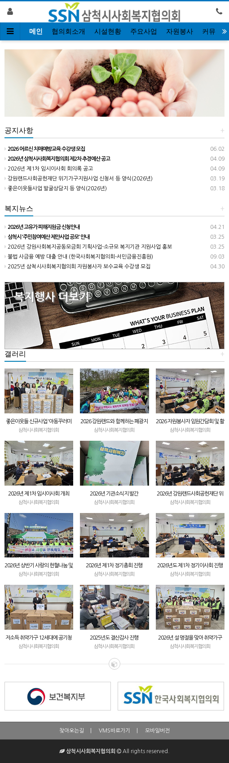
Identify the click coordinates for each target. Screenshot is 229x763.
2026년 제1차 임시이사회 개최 (38, 493)
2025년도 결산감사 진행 (114, 637)
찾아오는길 (71, 730)
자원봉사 (179, 31)
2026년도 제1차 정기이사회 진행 (190, 565)
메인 (36, 31)
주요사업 (143, 31)
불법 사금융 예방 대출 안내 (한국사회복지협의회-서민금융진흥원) (78, 256)
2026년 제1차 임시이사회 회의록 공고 (48, 168)
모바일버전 (157, 730)
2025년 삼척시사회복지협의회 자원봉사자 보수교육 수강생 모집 (77, 266)
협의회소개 (68, 31)
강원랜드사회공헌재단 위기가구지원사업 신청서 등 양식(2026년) (78, 178)
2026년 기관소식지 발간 (114, 493)
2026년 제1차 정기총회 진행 (114, 565)
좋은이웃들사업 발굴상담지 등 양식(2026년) (55, 188)
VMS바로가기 (114, 730)
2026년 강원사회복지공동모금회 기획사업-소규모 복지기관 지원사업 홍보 (88, 247)
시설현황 (107, 31)
